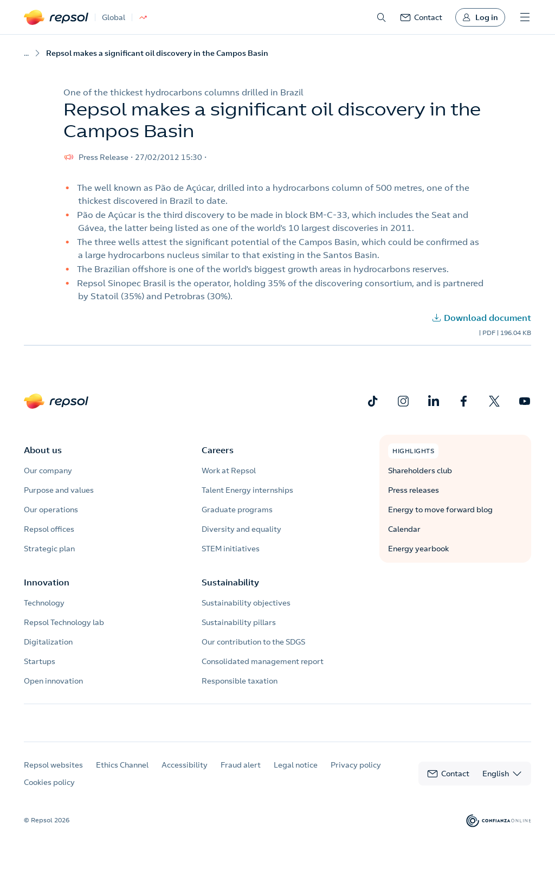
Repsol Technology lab (64, 622)
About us (43, 450)
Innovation (46, 582)
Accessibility (185, 775)
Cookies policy (49, 792)
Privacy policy (356, 775)
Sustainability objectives (246, 603)
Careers (218, 450)
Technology (44, 603)
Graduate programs (237, 509)
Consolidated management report (263, 661)
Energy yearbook (418, 548)
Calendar (404, 529)
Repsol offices (49, 529)
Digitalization (48, 642)
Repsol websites (53, 775)
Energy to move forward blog (440, 509)
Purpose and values (59, 490)
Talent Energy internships (247, 490)
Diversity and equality (241, 529)
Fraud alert (241, 775)
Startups (39, 661)
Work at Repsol (229, 470)
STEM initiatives (231, 548)
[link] (421, 17)
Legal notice (296, 775)
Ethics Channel (122, 775)
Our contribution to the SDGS (253, 642)
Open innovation (53, 681)
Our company (48, 470)
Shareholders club (420, 470)
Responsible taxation (240, 681)
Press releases (413, 490)
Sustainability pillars (239, 622)
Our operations (51, 509)
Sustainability (230, 582)
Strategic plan (49, 548)
